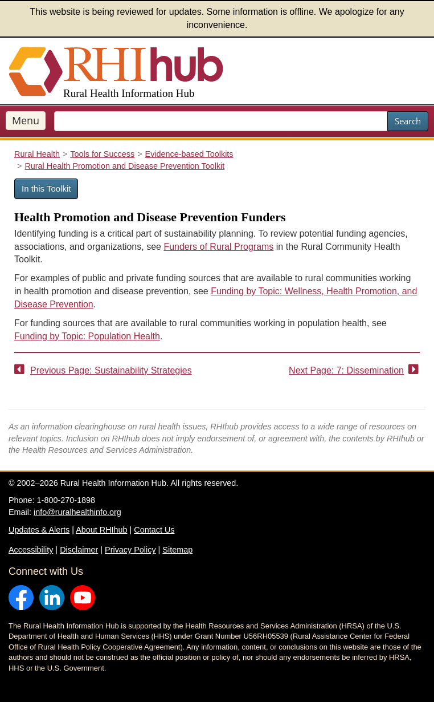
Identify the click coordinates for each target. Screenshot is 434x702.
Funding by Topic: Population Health (87, 336)
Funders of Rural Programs (218, 246)
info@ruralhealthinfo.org (77, 512)
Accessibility (31, 549)
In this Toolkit (46, 188)
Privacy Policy (130, 549)
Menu (25, 120)
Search (408, 121)
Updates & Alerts (39, 529)
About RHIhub (101, 529)
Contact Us (154, 529)
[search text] (221, 121)
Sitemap (177, 549)
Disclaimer (79, 549)
